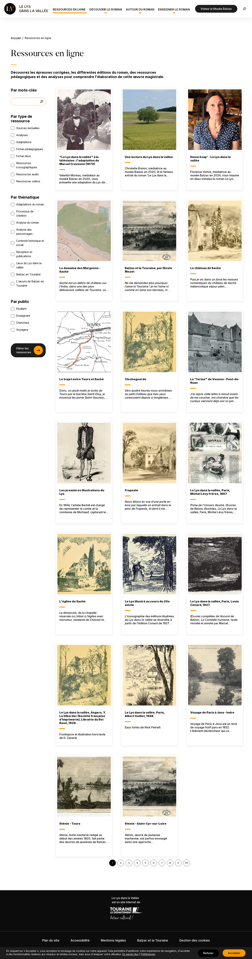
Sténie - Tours (69, 823)
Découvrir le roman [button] (105, 9)
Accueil (16, 38)
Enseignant (23, 315)
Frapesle (131, 490)
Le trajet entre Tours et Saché (81, 379)
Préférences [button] (148, 954)
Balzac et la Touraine (152, 940)
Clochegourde (135, 379)
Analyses (22, 135)
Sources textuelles (28, 128)
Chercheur (22, 322)
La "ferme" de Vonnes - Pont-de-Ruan (214, 380)
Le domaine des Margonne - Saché (79, 269)
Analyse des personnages (24, 232)
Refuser (208, 953)
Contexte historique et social (30, 243)
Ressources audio (27, 174)
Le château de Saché (205, 268)
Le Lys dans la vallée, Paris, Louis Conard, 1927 (214, 603)
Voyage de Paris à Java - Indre (212, 712)
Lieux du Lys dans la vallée (28, 265)
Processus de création (24, 213)
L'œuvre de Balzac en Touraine (30, 283)
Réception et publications (24, 254)
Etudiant (21, 308)
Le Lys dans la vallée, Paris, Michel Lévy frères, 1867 (210, 492)
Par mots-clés (24, 90)
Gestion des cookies (194, 940)
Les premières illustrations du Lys (81, 492)
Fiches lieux (23, 156)
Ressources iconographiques (26, 165)
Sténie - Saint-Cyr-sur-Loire (145, 823)
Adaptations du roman (30, 204)
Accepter (234, 953)
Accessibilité (80, 940)
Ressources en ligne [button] (69, 9)
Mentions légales (113, 940)
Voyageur (22, 329)
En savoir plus (130, 954)
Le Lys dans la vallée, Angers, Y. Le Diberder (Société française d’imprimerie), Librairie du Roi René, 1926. (82, 718)
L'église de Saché (72, 601)
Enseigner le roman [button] (174, 9)
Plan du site (50, 940)
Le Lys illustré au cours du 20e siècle (147, 603)
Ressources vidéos (28, 181)
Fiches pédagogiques (29, 149)
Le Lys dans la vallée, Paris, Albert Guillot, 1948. (145, 714)
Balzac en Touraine (28, 274)
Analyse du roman (27, 222)
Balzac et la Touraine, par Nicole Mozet (148, 269)
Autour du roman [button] (140, 9)
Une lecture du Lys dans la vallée (149, 157)
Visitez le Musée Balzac (216, 8)
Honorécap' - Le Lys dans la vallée (210, 158)
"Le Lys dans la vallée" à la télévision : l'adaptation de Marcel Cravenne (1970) (79, 160)
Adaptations (23, 142)
